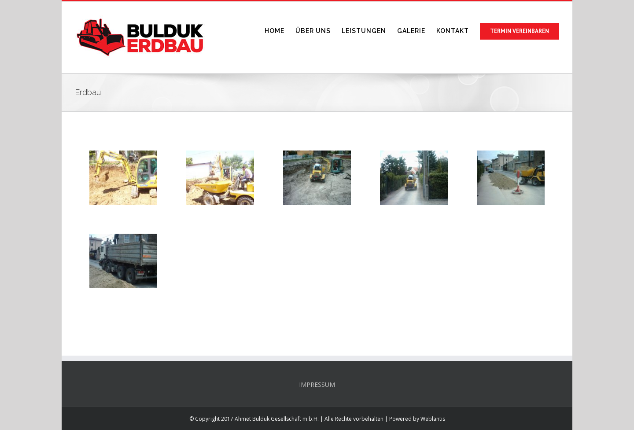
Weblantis (432, 419)
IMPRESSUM (317, 384)
